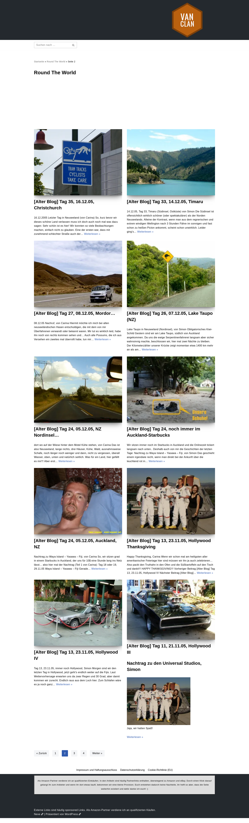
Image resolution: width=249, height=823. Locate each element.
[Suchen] (52, 45)
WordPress (73, 819)
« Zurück (41, 758)
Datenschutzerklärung (132, 775)
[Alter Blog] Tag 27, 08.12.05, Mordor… (74, 313)
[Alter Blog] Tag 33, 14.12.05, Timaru (165, 201)
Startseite (39, 61)
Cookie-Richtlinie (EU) (160, 775)
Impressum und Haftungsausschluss (96, 775)
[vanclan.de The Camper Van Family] (187, 20)
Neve (38, 819)
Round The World (56, 61)
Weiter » (98, 758)
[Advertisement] (124, 105)
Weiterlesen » (93, 234)
